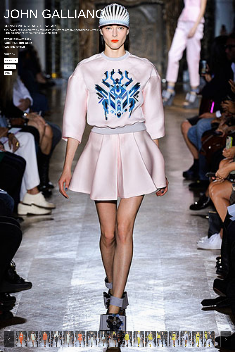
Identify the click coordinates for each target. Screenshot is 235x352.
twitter (9, 67)
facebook (11, 60)
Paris (7, 43)
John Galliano (54, 14)
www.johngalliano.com (17, 39)
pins (7, 73)
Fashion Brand (14, 47)
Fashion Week (22, 43)
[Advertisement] (200, 35)
